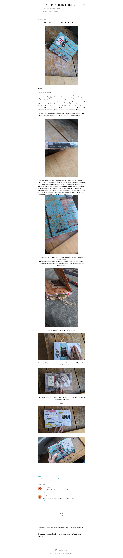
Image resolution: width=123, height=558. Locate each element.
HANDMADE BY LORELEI (60, 5)
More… (56, 11)
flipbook (43, 478)
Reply (44, 492)
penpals (47, 478)
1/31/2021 (48, 487)
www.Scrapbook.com (73, 98)
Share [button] (39, 476)
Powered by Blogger (61, 550)
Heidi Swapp (54, 100)
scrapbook (58, 478)
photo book (52, 478)
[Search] (84, 4)
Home (45, 11)
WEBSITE (50, 11)
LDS (44, 487)
